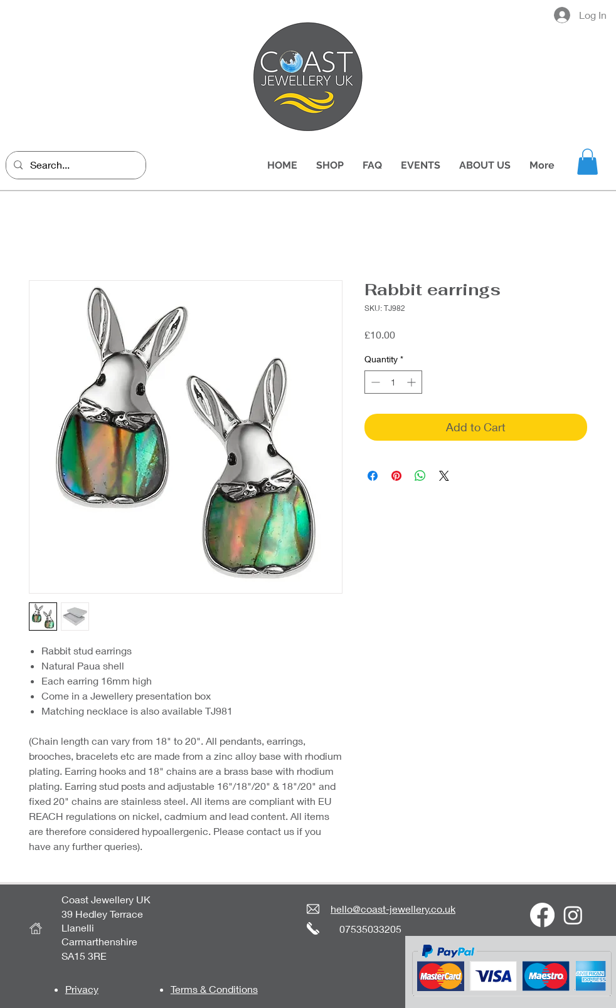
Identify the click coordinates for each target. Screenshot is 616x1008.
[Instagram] (573, 915)
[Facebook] (542, 915)
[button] (587, 162)
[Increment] (412, 382)
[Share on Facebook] (372, 475)
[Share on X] (444, 475)
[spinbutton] (393, 382)
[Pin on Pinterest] (396, 475)
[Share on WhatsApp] (420, 475)
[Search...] (74, 165)
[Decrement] (374, 382)
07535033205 (370, 929)
